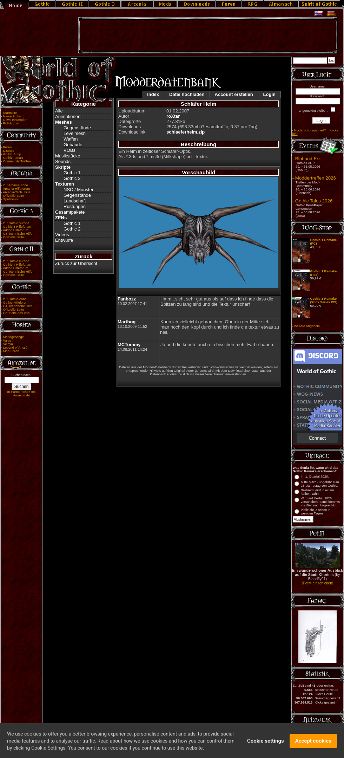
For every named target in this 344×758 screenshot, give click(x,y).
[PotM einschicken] (317, 583)
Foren (7, 147)
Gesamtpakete (70, 212)
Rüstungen (75, 206)
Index (153, 94)
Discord (8, 151)
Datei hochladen (186, 94)
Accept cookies (313, 746)
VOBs (69, 150)
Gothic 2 (72, 178)
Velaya (8, 344)
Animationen (67, 116)
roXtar (173, 116)
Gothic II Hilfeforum (17, 264)
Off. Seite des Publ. (17, 313)
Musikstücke (67, 155)
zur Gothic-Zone (15, 299)
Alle (59, 111)
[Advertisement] (208, 35)
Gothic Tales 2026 (313, 200)
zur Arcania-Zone (15, 185)
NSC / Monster (78, 189)
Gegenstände (77, 127)
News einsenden (15, 120)
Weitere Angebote (307, 326)
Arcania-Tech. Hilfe (16, 192)
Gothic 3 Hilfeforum (17, 226)
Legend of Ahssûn (16, 347)
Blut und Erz (308, 158)
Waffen (71, 139)
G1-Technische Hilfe (17, 306)
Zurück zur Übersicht (76, 263)
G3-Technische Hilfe (17, 233)
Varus (7, 340)
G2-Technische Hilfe (17, 271)
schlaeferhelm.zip (185, 132)
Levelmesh (75, 133)
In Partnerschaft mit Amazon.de (21, 393)
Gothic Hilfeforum (15, 302)
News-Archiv (12, 116)
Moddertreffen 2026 (315, 178)
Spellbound (11, 199)
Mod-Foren (11, 351)
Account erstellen (234, 94)
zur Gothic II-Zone (16, 261)
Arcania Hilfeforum (16, 188)
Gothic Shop (12, 154)
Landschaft (75, 200)
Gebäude (73, 144)
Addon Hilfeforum (15, 230)
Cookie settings (265, 746)
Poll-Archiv (11, 123)
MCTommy (129, 344)
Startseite (10, 113)
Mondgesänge (13, 337)
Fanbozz (127, 299)
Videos (62, 234)
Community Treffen (17, 161)
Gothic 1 (72, 172)
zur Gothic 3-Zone (16, 223)
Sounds (63, 161)
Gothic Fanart (13, 158)
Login (269, 94)
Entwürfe (64, 240)
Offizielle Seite (13, 195)
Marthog (126, 321)
